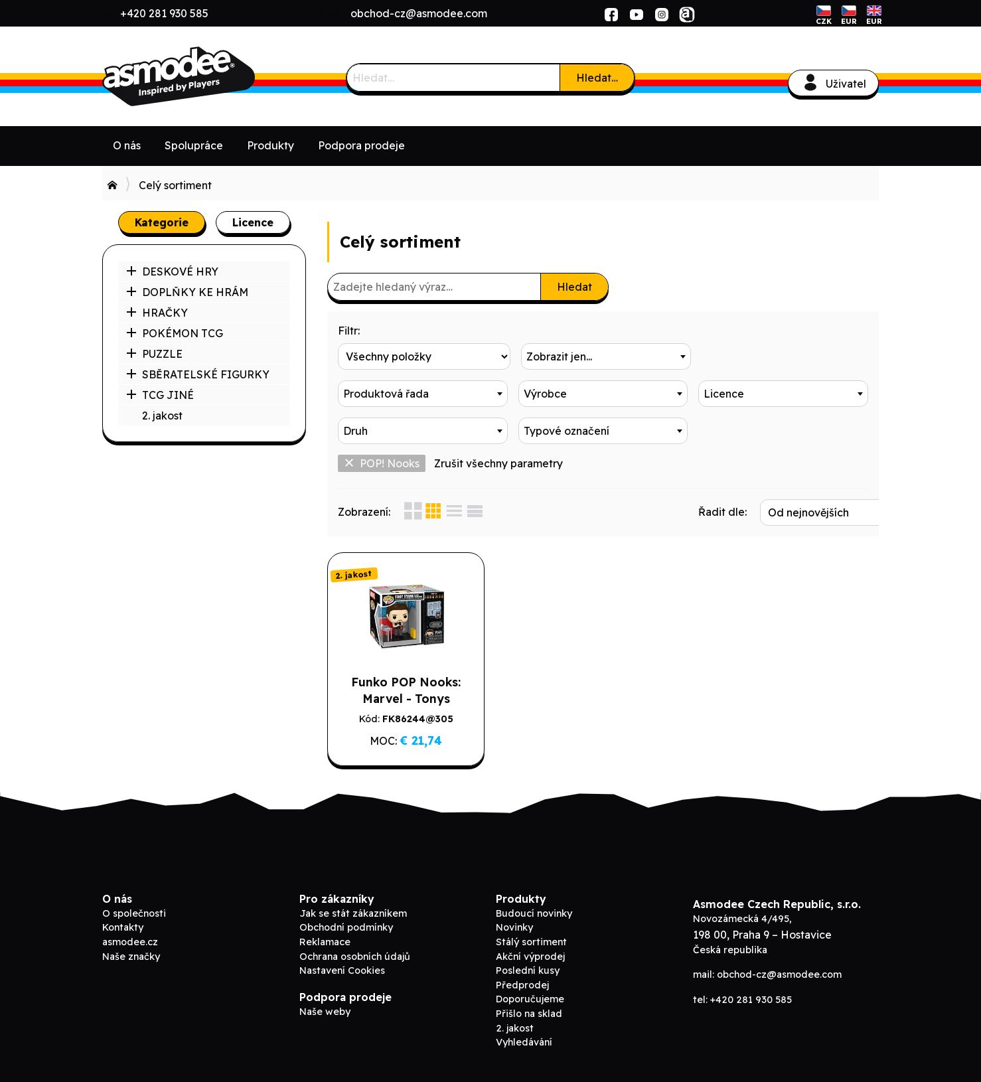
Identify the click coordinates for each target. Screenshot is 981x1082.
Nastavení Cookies (342, 970)
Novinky (514, 927)
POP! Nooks (381, 463)
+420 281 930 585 (164, 13)
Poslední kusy (528, 970)
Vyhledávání (524, 1042)
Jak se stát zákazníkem (353, 913)
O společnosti (134, 913)
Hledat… (597, 77)
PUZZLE (154, 354)
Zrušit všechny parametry (498, 463)
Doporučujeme (530, 999)
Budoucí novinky (534, 913)
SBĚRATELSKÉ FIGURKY (197, 374)
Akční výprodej (530, 957)
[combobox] (603, 356)
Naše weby (324, 1012)
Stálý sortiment (531, 942)
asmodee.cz (130, 942)
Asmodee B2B (201, 76)
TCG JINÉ (160, 395)
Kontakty (122, 927)
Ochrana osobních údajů (354, 957)
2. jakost (162, 415)
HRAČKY (157, 313)
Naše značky (131, 957)
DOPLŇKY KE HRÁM (187, 292)
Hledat (574, 286)
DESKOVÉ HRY (172, 271)
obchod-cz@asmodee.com (418, 13)
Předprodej (522, 985)
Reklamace (324, 942)
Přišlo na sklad (529, 1014)
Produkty (270, 145)
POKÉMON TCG (174, 333)
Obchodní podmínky (346, 927)
